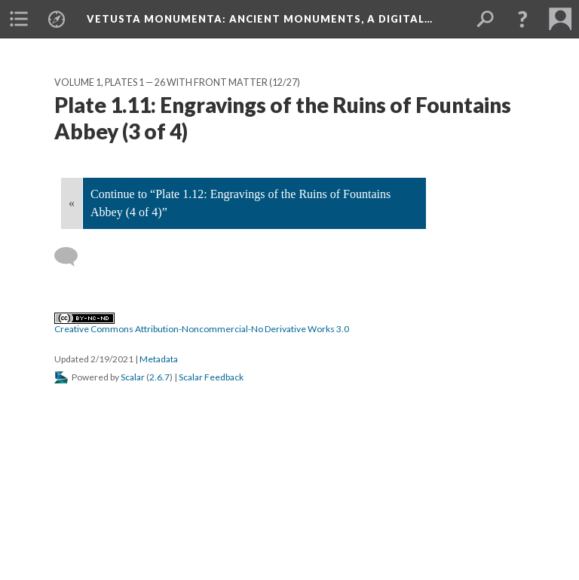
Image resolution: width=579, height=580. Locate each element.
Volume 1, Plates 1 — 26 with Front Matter (161, 82)
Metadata (158, 359)
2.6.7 (159, 377)
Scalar (133, 377)
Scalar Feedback (211, 377)
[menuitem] (19, 19)
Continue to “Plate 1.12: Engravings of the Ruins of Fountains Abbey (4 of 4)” (240, 203)
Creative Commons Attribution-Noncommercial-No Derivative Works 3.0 (201, 323)
